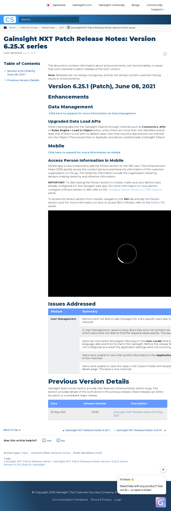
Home (12, 27)
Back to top (11, 429)
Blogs (136, 5)
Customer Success (28, 27)
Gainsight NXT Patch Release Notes (27, 461)
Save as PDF (165, 54)
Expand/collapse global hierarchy (7, 28)
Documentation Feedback (70, 499)
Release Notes (48, 27)
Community (154, 5)
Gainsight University (112, 5)
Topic (25, 452)
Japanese (55, 5)
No (63, 440)
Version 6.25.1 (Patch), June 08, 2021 (21, 72)
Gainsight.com (82, 5)
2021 (61, 27)
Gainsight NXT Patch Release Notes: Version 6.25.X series (90, 461)
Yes (49, 440)
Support (157, 9)
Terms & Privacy (101, 499)
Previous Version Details (23, 80)
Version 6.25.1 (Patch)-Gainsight (24, 464)
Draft (98, 452)
